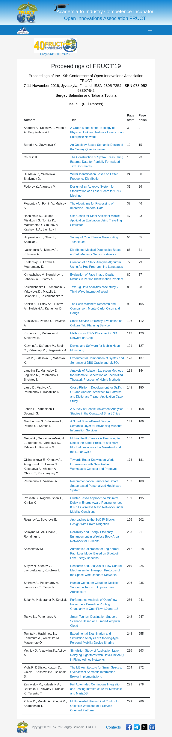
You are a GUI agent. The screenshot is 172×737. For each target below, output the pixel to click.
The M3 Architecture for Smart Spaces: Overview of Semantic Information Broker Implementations (96, 672)
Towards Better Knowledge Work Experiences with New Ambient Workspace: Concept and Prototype (93, 464)
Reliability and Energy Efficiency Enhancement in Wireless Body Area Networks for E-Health (94, 536)
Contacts (113, 727)
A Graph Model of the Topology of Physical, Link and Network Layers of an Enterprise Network (97, 132)
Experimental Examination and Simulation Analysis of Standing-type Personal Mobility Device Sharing (94, 638)
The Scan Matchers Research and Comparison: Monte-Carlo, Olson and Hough (95, 308)
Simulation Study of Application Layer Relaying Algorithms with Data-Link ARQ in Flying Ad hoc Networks (97, 655)
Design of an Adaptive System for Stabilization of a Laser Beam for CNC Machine (95, 191)
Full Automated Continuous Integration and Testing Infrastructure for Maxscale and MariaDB (96, 689)
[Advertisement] (108, 47)
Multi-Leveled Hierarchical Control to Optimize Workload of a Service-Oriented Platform (94, 706)
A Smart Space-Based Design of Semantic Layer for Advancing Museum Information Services (96, 426)
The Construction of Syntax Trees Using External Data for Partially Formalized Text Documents (96, 162)
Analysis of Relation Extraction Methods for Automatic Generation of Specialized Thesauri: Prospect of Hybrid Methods (96, 375)
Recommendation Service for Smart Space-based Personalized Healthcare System (95, 486)
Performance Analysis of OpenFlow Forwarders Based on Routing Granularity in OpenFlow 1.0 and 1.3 (94, 604)
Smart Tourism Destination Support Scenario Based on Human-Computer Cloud (95, 621)
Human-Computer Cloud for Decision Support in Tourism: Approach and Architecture (94, 587)
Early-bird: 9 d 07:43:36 (55, 54)
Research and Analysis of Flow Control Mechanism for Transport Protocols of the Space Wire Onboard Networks (96, 570)
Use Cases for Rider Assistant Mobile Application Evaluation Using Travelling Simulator (96, 220)
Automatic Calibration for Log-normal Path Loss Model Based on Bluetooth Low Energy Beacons (95, 553)
